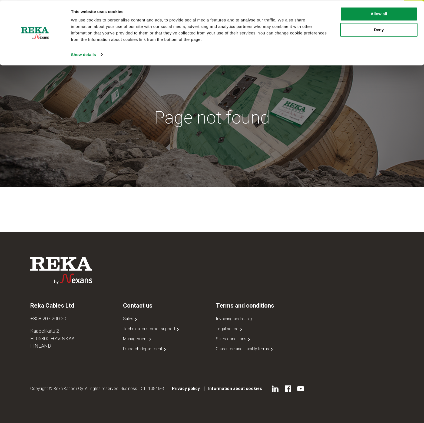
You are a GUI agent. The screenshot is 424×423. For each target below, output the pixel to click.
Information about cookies (235, 388)
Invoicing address (235, 318)
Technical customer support (151, 328)
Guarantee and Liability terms (245, 348)
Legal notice (229, 328)
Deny (379, 29)
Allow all (379, 13)
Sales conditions (233, 338)
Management (138, 338)
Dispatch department (145, 348)
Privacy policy (186, 388)
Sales (130, 318)
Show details (83, 54)
